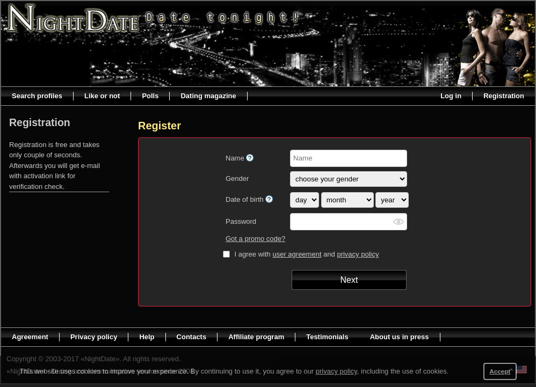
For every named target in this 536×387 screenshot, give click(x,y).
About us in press (399, 337)
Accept (499, 371)
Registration (503, 96)
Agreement (30, 337)
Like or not (102, 96)
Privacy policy (93, 337)
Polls (150, 96)
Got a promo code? (255, 239)
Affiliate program (256, 337)
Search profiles (37, 96)
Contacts (192, 337)
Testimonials (327, 337)
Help (146, 337)
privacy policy (358, 254)
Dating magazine (208, 96)
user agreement (296, 254)
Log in (450, 96)
